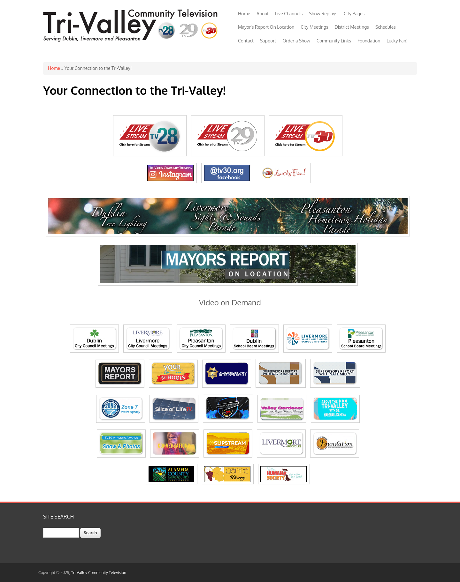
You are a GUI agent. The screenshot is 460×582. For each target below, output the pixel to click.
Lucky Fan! (397, 40)
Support (268, 40)
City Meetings (314, 27)
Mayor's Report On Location (266, 27)
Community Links (334, 40)
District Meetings (352, 27)
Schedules (385, 27)
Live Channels (289, 13)
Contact (246, 40)
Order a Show (296, 40)
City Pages (354, 13)
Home (244, 13)
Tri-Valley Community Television (98, 572)
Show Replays (323, 13)
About (263, 13)
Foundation (368, 40)
